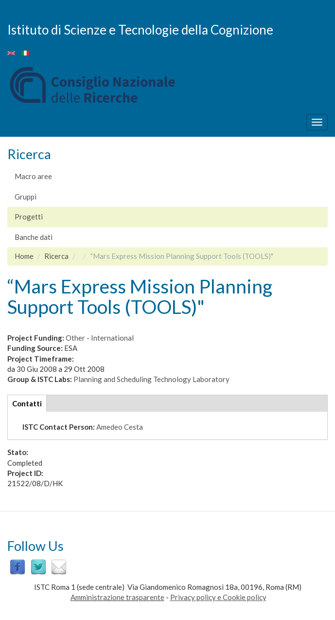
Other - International (100, 337)
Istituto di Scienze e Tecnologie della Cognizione (140, 29)
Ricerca (56, 256)
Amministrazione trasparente (117, 597)
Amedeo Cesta (119, 426)
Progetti (29, 216)
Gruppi (25, 196)
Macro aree (33, 176)
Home (24, 256)
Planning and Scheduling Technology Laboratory (151, 379)
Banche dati (34, 237)
